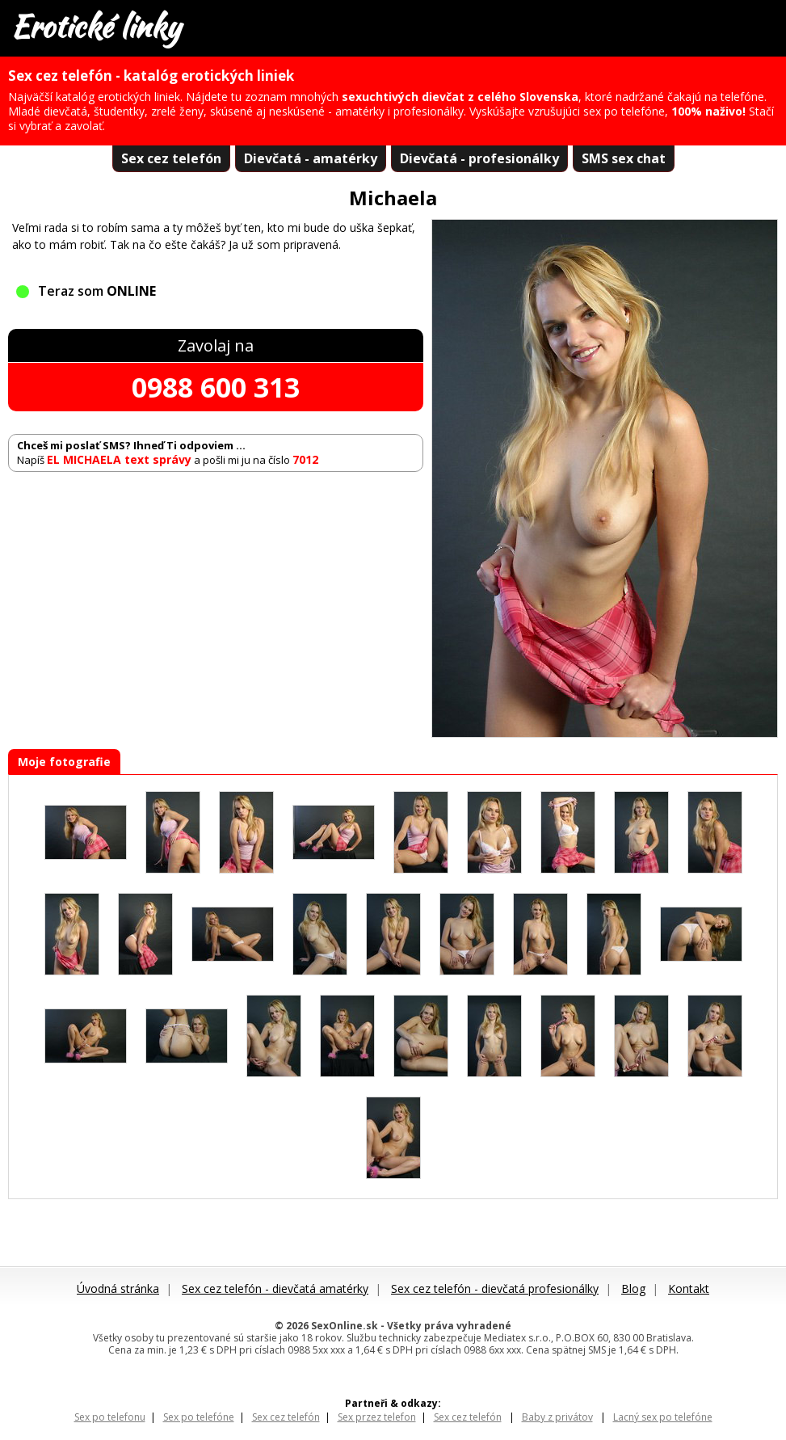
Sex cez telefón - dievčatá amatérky (275, 1288)
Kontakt (688, 1288)
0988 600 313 (216, 387)
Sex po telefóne (198, 1417)
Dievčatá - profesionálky (479, 158)
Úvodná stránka (118, 1288)
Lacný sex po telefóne (662, 1417)
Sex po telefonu (109, 1417)
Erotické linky (95, 26)
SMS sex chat (624, 158)
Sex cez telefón (171, 158)
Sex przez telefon (377, 1417)
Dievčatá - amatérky (310, 158)
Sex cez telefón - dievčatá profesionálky (495, 1288)
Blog (633, 1288)
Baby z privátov (557, 1417)
